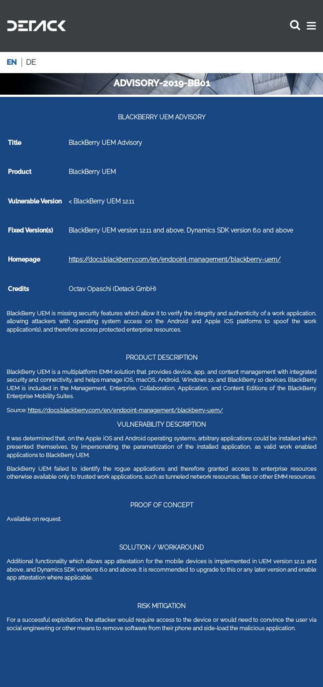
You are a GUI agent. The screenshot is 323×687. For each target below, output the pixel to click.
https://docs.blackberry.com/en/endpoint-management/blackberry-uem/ (175, 259)
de (31, 62)
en (12, 62)
